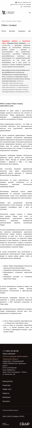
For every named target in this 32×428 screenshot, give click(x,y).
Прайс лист (7, 389)
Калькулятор (8, 381)
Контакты (6, 401)
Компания (6, 397)
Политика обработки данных (10, 410)
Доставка (12, 31)
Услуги (3, 21)
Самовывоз (21, 31)
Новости (6, 393)
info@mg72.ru (11, 370)
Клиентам (8, 21)
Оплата (3, 31)
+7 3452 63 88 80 (26, 6)
